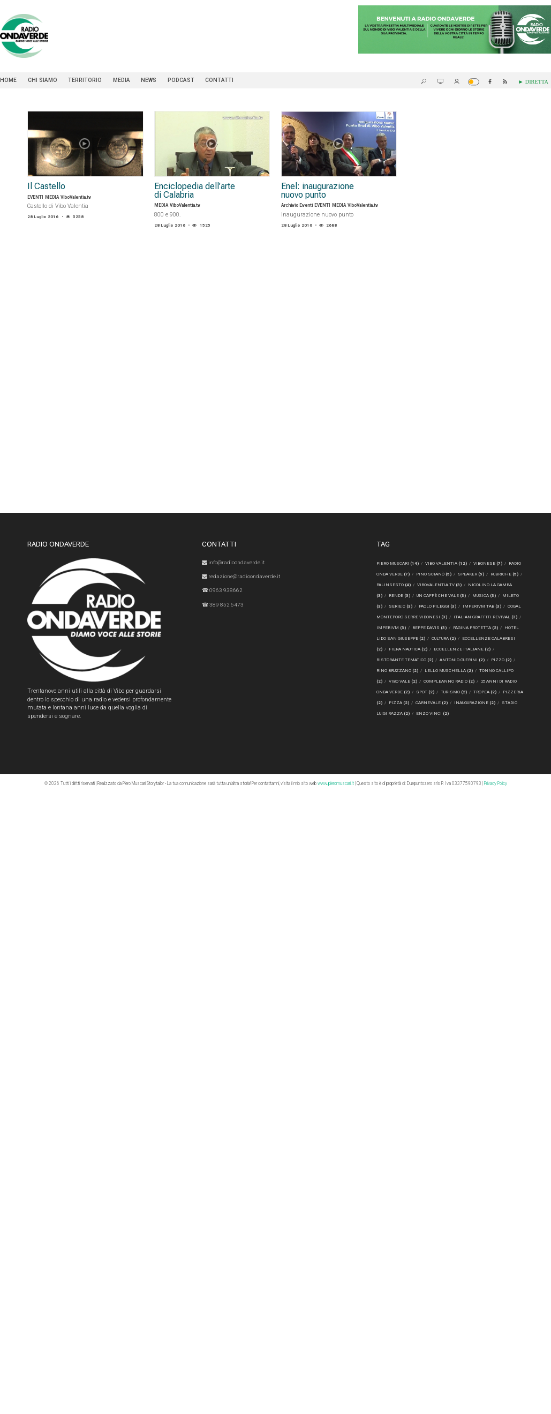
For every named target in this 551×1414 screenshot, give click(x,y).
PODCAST (181, 80)
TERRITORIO (85, 80)
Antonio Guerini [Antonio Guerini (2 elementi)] (462, 660)
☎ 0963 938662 (223, 589)
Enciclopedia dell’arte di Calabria (196, 191)
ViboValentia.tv (76, 197)
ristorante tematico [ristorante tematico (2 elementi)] (404, 660)
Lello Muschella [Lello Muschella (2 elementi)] (449, 671)
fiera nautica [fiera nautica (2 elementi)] (432, 649)
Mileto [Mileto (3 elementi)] (388, 606)
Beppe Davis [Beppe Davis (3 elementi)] (460, 628)
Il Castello (46, 186)
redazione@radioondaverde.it (242, 576)
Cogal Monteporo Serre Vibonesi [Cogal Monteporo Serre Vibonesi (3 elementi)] (431, 617)
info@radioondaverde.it (234, 562)
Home (8, 80)
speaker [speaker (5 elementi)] (471, 574)
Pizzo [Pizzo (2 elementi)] (501, 660)
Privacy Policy (495, 783)
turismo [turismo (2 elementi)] (454, 692)
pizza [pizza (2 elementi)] (399, 703)
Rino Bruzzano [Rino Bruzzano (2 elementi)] (397, 671)
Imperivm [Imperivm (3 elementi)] (422, 628)
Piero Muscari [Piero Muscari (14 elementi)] (397, 563)
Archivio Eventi (297, 205)
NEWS (148, 80)
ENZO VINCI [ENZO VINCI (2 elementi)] (432, 713)
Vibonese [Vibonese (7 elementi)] (487, 563)
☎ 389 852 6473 (223, 603)
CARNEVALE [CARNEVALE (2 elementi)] (432, 703)
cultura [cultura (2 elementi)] (471, 638)
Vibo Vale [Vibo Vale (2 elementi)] (403, 681)
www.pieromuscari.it (336, 783)
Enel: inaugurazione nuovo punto (319, 191)
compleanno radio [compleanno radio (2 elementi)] (449, 681)
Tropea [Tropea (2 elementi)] (484, 692)
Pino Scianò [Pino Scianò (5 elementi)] (433, 574)
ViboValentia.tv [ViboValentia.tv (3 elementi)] (451, 585)
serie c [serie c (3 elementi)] (418, 606)
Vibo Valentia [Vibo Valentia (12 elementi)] (446, 563)
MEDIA (121, 80)
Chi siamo (42, 80)
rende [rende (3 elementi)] (415, 595)
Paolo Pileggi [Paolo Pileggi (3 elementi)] (455, 606)
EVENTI (35, 197)
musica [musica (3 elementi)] (500, 595)
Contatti (219, 80)
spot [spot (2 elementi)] (425, 692)
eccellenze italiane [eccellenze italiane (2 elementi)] (486, 649)
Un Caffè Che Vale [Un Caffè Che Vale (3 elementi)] (457, 595)
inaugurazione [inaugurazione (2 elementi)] (474, 703)
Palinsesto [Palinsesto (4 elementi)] (406, 585)
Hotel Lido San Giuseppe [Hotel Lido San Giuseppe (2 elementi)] (421, 638)
